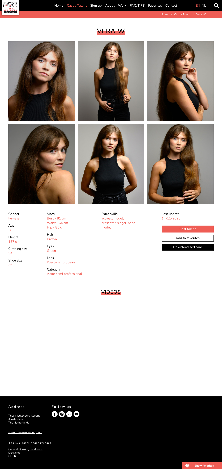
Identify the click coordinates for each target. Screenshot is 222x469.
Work (122, 5)
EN (198, 5)
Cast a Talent (77, 5)
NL (204, 5)
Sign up (96, 5)
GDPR (12, 456)
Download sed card (187, 247)
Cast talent (188, 229)
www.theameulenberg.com (25, 432)
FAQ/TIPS (137, 5)
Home (58, 5)
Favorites (155, 5)
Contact (171, 5)
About (109, 5)
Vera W (201, 14)
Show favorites (204, 466)
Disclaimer (15, 453)
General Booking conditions (25, 449)
